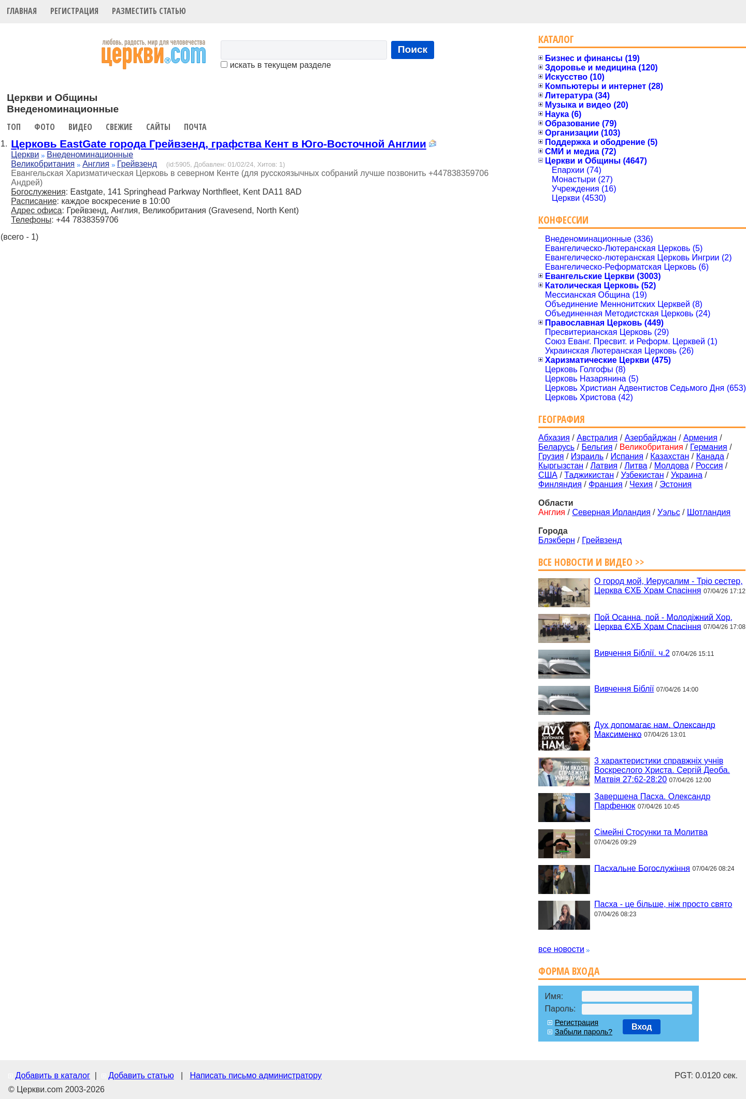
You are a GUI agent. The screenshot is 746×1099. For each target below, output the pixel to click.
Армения (700, 437)
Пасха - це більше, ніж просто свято (663, 904)
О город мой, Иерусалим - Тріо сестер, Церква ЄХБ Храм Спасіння (668, 586)
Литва (635, 465)
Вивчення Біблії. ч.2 (632, 653)
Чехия (641, 484)
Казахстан (669, 456)
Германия (708, 447)
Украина (686, 475)
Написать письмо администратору (255, 1075)
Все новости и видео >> (591, 562)
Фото (44, 127)
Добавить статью (141, 1075)
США (547, 475)
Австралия (597, 437)
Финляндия (560, 484)
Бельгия (596, 447)
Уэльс (668, 512)
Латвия (604, 465)
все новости (561, 949)
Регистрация (74, 11)
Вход (642, 1026)
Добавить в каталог (52, 1075)
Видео (80, 127)
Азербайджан (651, 437)
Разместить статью (149, 11)
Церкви (25, 154)
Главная (22, 11)
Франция (606, 484)
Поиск (413, 49)
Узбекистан (642, 475)
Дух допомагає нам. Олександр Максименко (654, 729)
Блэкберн (556, 540)
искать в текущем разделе (276, 65)
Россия (709, 465)
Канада (710, 456)
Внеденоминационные (90, 154)
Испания (626, 456)
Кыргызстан (560, 465)
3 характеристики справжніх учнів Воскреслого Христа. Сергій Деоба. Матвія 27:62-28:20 (662, 770)
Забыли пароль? (583, 1032)
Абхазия (554, 437)
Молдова (671, 465)
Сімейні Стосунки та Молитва (651, 832)
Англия (95, 163)
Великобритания (43, 163)
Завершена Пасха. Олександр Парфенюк (652, 801)
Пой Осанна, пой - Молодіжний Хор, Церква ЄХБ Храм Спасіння (663, 621)
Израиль (587, 456)
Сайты (158, 127)
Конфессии (563, 220)
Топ (14, 127)
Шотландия (708, 512)
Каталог (556, 39)
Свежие (119, 127)
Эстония (675, 484)
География (561, 419)
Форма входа (568, 971)
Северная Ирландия (611, 512)
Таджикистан (589, 475)
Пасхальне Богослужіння (642, 867)
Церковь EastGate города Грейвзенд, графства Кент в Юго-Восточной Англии (218, 144)
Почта (195, 127)
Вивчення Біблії (624, 688)
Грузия (551, 456)
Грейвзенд (137, 163)
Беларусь (556, 447)
